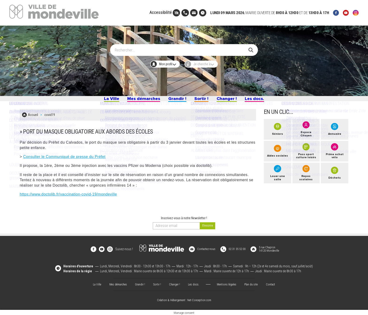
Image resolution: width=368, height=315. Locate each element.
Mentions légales (229, 283)
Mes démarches (135, 100)
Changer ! (235, 100)
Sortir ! (205, 100)
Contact (277, 283)
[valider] (207, 228)
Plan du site (255, 283)
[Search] (181, 48)
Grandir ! (176, 100)
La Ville (95, 100)
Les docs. (269, 100)
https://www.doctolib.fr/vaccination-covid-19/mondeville (68, 196)
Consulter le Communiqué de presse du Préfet (64, 159)
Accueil (33, 118)
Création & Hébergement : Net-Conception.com (184, 299)
